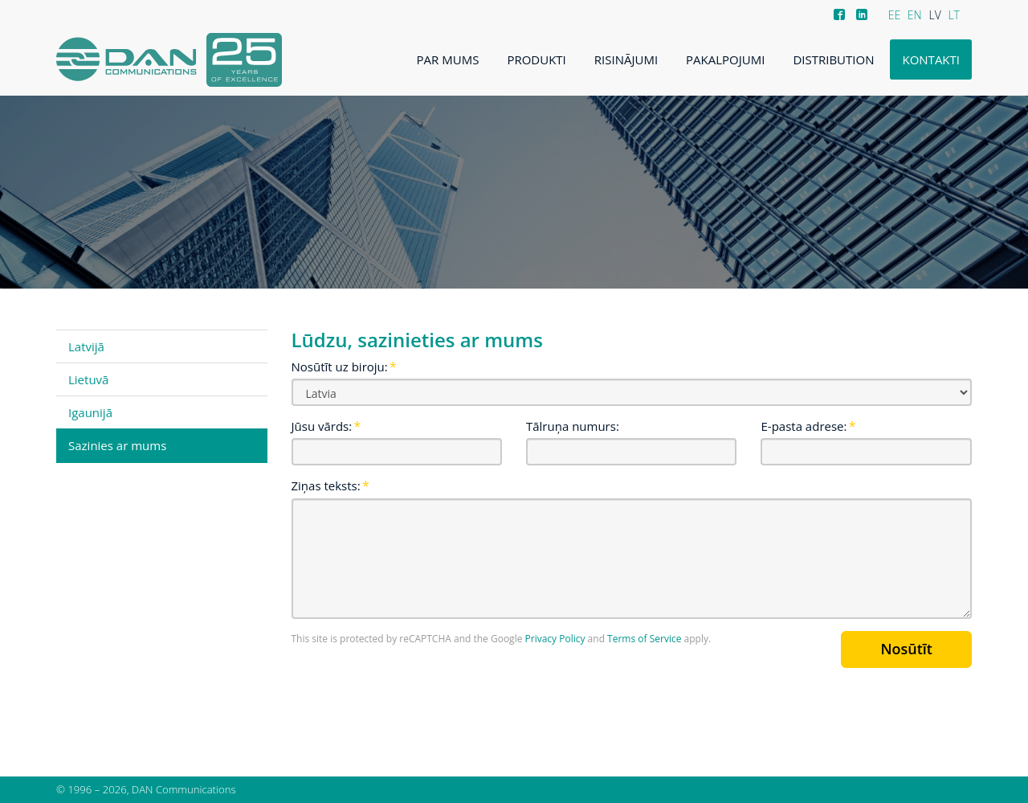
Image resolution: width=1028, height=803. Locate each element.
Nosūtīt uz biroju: (340, 366)
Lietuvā (88, 379)
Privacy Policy (555, 638)
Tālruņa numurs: (572, 426)
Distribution (833, 59)
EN (915, 15)
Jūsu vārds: (322, 426)
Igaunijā (90, 412)
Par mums (448, 59)
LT (954, 15)
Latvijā (86, 346)
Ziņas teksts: (326, 485)
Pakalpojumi (725, 59)
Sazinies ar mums (117, 445)
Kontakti (931, 59)
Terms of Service (644, 638)
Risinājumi (626, 59)
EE (894, 15)
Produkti (536, 59)
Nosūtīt (906, 648)
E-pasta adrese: (803, 426)
